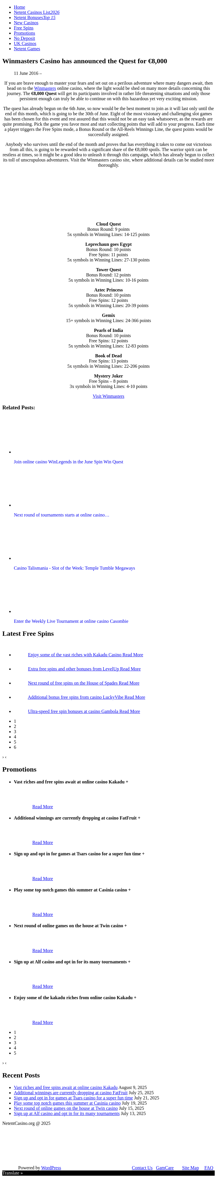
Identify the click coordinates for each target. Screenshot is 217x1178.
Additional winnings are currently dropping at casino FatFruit (71, 1092)
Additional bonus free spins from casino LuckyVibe (76, 697)
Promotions (24, 33)
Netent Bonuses (34, 17)
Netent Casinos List (36, 12)
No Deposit (24, 38)
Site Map (190, 1167)
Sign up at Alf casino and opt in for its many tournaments (67, 1113)
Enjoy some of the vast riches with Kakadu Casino (75, 654)
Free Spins (23, 27)
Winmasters (45, 88)
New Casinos (26, 22)
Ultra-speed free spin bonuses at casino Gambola (73, 711)
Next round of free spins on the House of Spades (73, 683)
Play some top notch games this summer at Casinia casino (67, 1103)
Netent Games (27, 48)
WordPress (51, 1167)
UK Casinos (25, 43)
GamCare (165, 1167)
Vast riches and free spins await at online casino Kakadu (65, 1087)
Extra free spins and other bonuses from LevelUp (74, 668)
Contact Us (142, 1167)
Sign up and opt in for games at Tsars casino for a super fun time (73, 1097)
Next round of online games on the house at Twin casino (66, 1108)
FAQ (208, 1167)
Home (19, 7)
